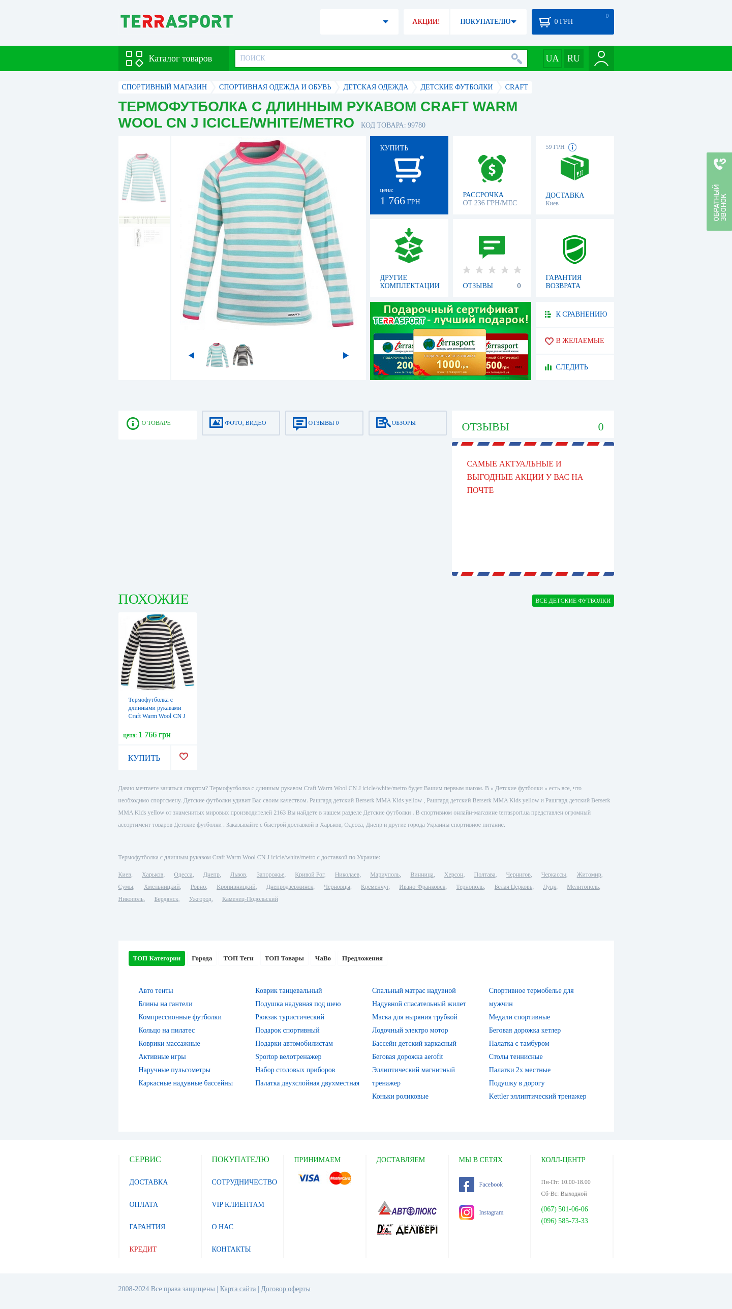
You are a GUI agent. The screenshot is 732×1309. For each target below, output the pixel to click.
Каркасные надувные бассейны (186, 1083)
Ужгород (200, 898)
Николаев (347, 874)
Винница (421, 874)
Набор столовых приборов (295, 1070)
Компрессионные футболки (180, 1017)
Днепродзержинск (290, 886)
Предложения (362, 958)
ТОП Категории (157, 958)
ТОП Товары (284, 958)
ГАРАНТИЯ (148, 1227)
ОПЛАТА (144, 1204)
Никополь (131, 898)
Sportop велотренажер (288, 1057)
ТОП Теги (238, 958)
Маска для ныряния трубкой (415, 1017)
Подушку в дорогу (517, 1083)
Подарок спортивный (287, 1030)
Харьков (152, 874)
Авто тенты (156, 990)
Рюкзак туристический (289, 1017)
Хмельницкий (162, 886)
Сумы (125, 886)
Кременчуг (374, 886)
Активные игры (162, 1057)
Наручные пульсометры (175, 1070)
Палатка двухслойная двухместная (307, 1083)
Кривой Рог (309, 874)
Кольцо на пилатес (167, 1030)
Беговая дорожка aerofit (407, 1057)
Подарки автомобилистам (294, 1043)
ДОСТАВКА (149, 1182)
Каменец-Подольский (250, 898)
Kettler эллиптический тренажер (538, 1096)
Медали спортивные (520, 1017)
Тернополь (469, 886)
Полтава (485, 874)
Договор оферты (286, 1289)
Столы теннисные (516, 1057)
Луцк (549, 886)
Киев (124, 874)
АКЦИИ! (426, 21)
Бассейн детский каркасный (414, 1043)
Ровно (198, 886)
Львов (238, 874)
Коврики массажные (169, 1043)
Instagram (481, 1212)
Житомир (589, 874)
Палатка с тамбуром (519, 1043)
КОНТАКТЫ (231, 1249)
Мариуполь (385, 874)
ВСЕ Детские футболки (573, 600)
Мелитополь (583, 886)
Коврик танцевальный (288, 990)
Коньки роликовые (400, 1096)
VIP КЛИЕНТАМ (238, 1204)
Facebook (481, 1184)
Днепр (211, 874)
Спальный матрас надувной (414, 990)
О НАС (222, 1227)
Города (202, 958)
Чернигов (518, 874)
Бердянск (166, 898)
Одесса (183, 874)
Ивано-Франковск (422, 886)
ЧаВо (323, 958)
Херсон (454, 874)
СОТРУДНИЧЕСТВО (245, 1182)
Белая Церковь (513, 886)
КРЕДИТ (143, 1249)
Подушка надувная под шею (298, 1004)
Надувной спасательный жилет (419, 1004)
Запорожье (270, 874)
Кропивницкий (236, 886)
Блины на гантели (166, 1004)
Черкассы (553, 874)
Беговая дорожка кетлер (525, 1030)
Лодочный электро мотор (410, 1030)
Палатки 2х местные (520, 1070)
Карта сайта (238, 1289)
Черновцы (337, 886)
